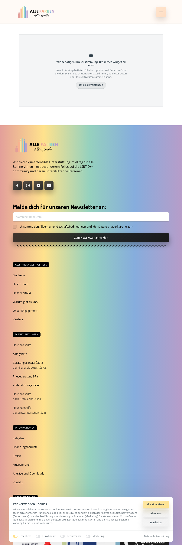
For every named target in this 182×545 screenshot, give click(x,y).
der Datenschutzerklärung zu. (112, 226)
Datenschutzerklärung (156, 536)
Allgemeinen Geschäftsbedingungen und (66, 226)
